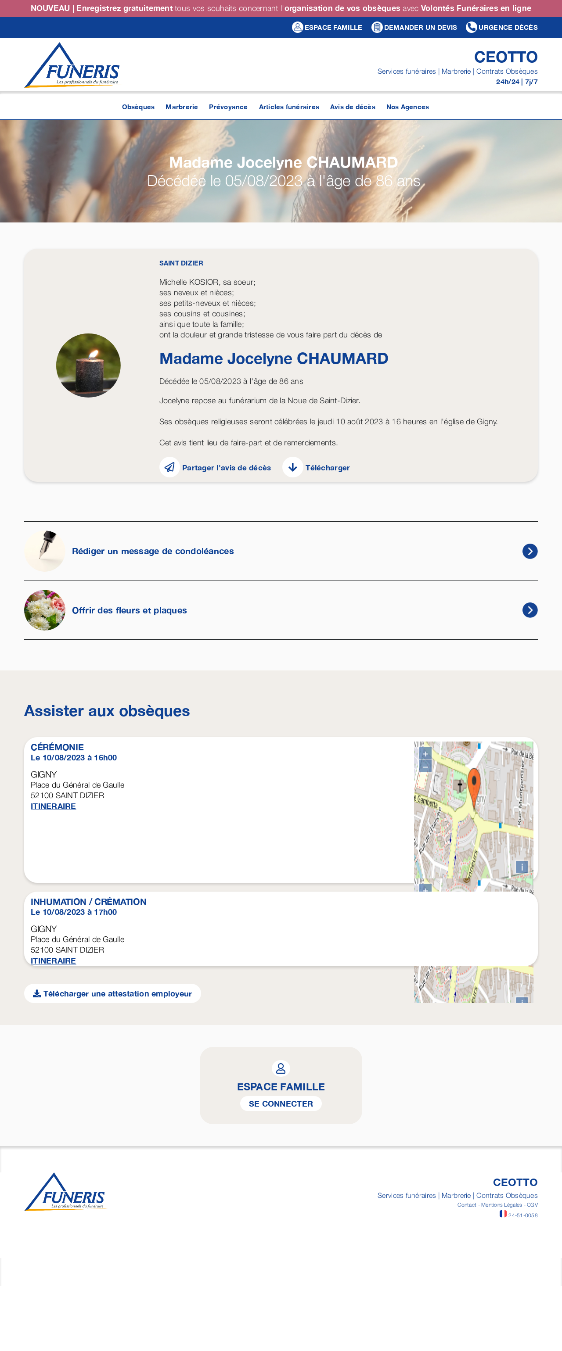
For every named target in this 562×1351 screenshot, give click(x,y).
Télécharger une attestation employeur (112, 1264)
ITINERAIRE (53, 806)
